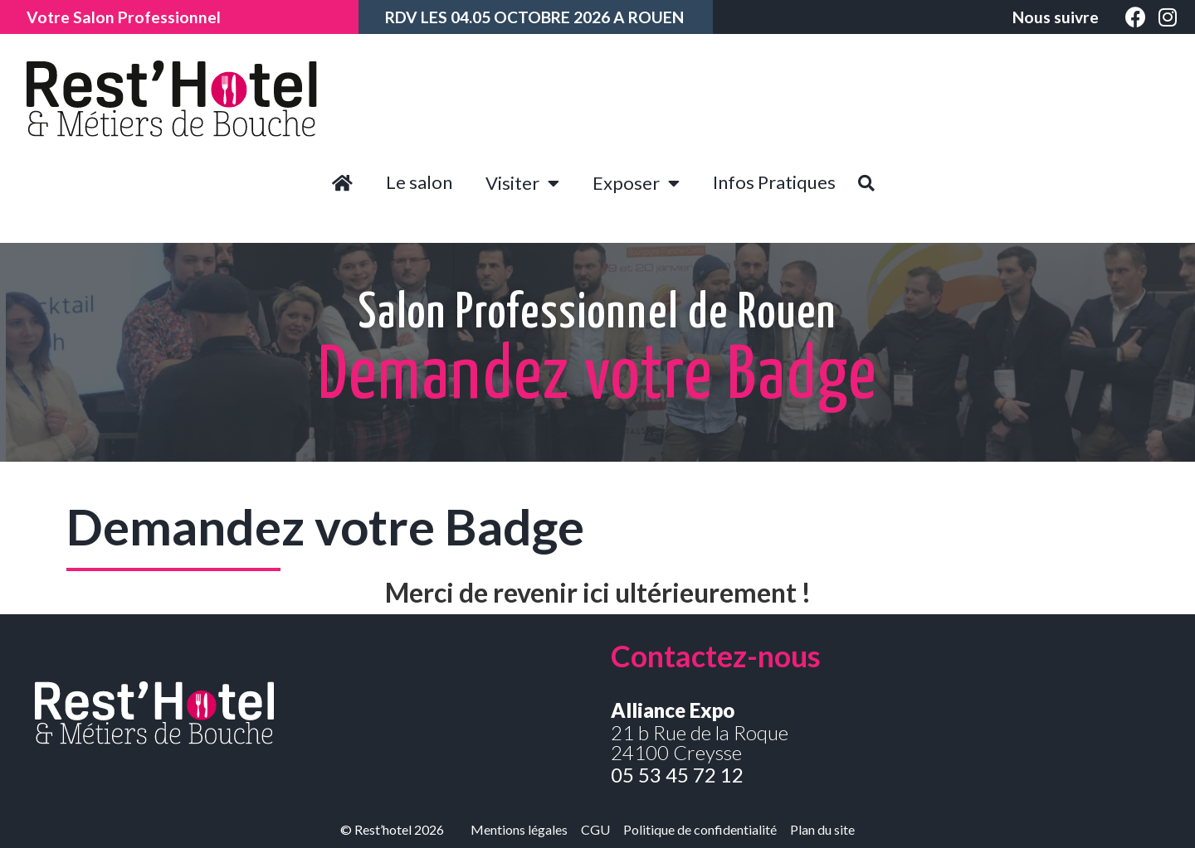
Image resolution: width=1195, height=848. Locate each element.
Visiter (522, 183)
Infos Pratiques (774, 182)
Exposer (636, 183)
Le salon (419, 182)
